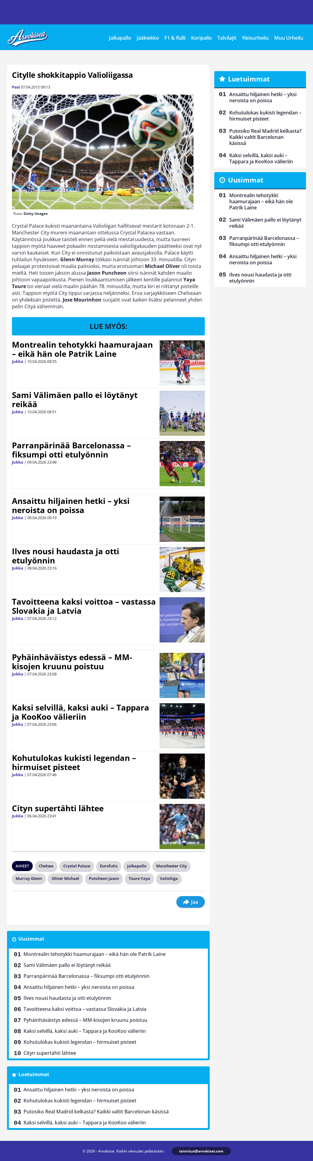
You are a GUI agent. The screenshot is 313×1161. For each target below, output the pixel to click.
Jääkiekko (148, 37)
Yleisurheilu (255, 37)
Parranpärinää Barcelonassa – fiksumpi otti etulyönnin (71, 450)
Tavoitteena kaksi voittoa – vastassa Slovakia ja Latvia (84, 606)
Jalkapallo (120, 37)
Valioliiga (169, 878)
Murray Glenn (29, 878)
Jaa (190, 902)
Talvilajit (226, 37)
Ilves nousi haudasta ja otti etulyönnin (65, 556)
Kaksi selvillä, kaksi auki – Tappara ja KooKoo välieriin (80, 712)
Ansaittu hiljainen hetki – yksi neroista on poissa (71, 505)
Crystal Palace (76, 866)
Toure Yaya (139, 878)
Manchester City (171, 866)
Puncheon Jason (104, 878)
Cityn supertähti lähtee (58, 808)
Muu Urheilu (288, 37)
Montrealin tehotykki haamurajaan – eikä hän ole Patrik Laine (82, 349)
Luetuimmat (33, 1074)
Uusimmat (31, 938)
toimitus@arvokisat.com (201, 1151)
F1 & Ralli (175, 37)
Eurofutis (108, 866)
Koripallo (201, 37)
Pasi (16, 87)
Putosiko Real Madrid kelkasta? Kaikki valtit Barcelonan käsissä (96, 1111)
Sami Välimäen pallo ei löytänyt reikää (75, 399)
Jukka (17, 361)
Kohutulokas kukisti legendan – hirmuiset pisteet (74, 762)
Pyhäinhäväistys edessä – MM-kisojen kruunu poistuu (72, 662)
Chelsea (46, 866)
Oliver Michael (65, 878)
